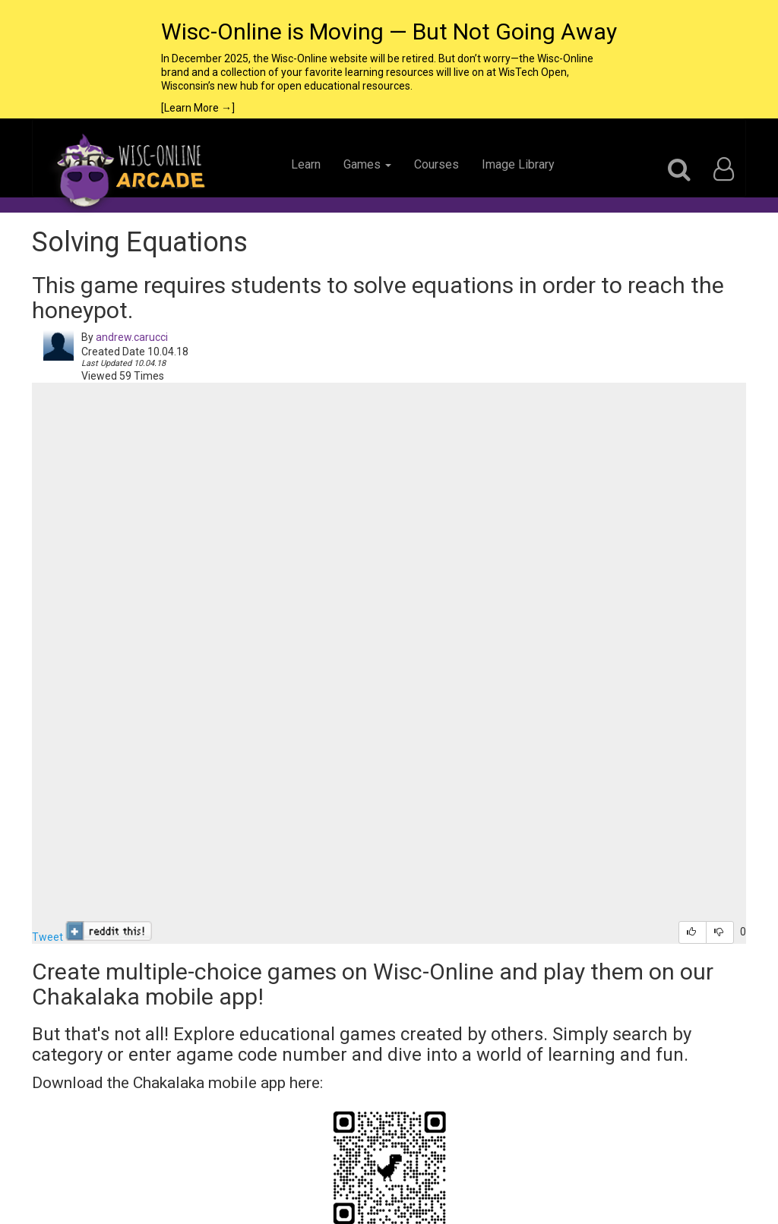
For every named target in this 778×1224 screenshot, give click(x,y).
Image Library (518, 164)
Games (367, 164)
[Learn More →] (198, 108)
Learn (306, 164)
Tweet (47, 937)
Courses (436, 164)
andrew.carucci (132, 337)
